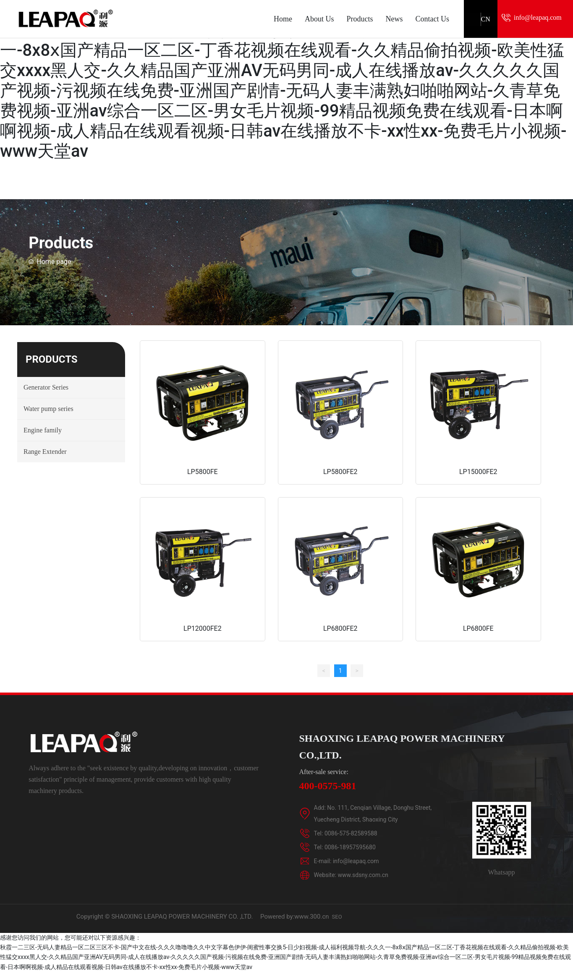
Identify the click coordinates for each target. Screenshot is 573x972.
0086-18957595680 (350, 847)
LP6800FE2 (340, 628)
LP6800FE (478, 628)
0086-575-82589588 (350, 833)
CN (485, 19)
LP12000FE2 (202, 628)
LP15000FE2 (478, 471)
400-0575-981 (327, 785)
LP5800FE (202, 471)
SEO (337, 917)
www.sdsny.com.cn (363, 875)
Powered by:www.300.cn (294, 916)
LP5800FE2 (340, 471)
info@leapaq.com (538, 17)
